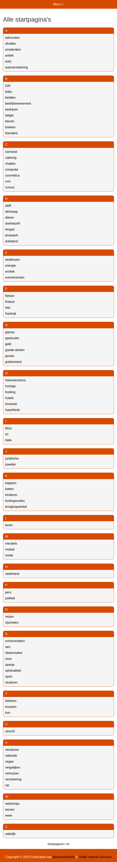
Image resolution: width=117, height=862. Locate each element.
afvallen (10, 43)
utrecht (10, 731)
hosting (10, 392)
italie (8, 440)
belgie (9, 115)
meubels (11, 543)
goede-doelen (15, 350)
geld (8, 344)
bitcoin (9, 121)
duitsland (11, 241)
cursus (9, 187)
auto (8, 61)
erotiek (10, 271)
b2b (8, 85)
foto (8, 307)
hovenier (11, 404)
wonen (9, 809)
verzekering (13, 779)
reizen (9, 616)
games (10, 332)
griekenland (13, 361)
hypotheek (12, 410)
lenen (9, 525)
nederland (12, 573)
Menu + (58, 4)
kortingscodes (15, 500)
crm (8, 181)
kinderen (11, 495)
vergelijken (12, 767)
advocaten (12, 37)
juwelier (10, 464)
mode (9, 555)
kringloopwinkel (16, 506)
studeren (11, 682)
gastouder (12, 338)
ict (6, 434)
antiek (9, 55)
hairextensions (15, 380)
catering (10, 157)
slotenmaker (13, 652)
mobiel (9, 549)
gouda (9, 356)
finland (9, 301)
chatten (10, 163)
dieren (9, 217)
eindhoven (12, 259)
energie (10, 265)
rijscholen (12, 622)
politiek (10, 598)
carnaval (11, 151)
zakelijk (10, 834)
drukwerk (11, 235)
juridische (12, 458)
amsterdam (13, 49)
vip (7, 785)
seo (7, 647)
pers (8, 592)
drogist (10, 229)
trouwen (10, 706)
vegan (9, 761)
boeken (10, 127)
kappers (10, 483)
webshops (12, 803)
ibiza (8, 428)
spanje (9, 664)
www (8, 815)
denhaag (11, 211)
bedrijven (11, 109)
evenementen (14, 277)
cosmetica (12, 175)
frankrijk (10, 313)
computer (11, 169)
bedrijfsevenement (18, 103)
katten (9, 489)
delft (8, 205)
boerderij (11, 133)
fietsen (9, 295)
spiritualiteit (13, 670)
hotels (9, 398)
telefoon (10, 700)
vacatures (12, 749)
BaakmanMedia (64, 857)
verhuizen (12, 773)
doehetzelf (12, 223)
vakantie (11, 755)
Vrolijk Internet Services (95, 857)
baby (8, 91)
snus (8, 658)
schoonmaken (15, 641)
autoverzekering (16, 67)
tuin (7, 712)
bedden (10, 97)
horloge (10, 386)
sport (8, 676)
